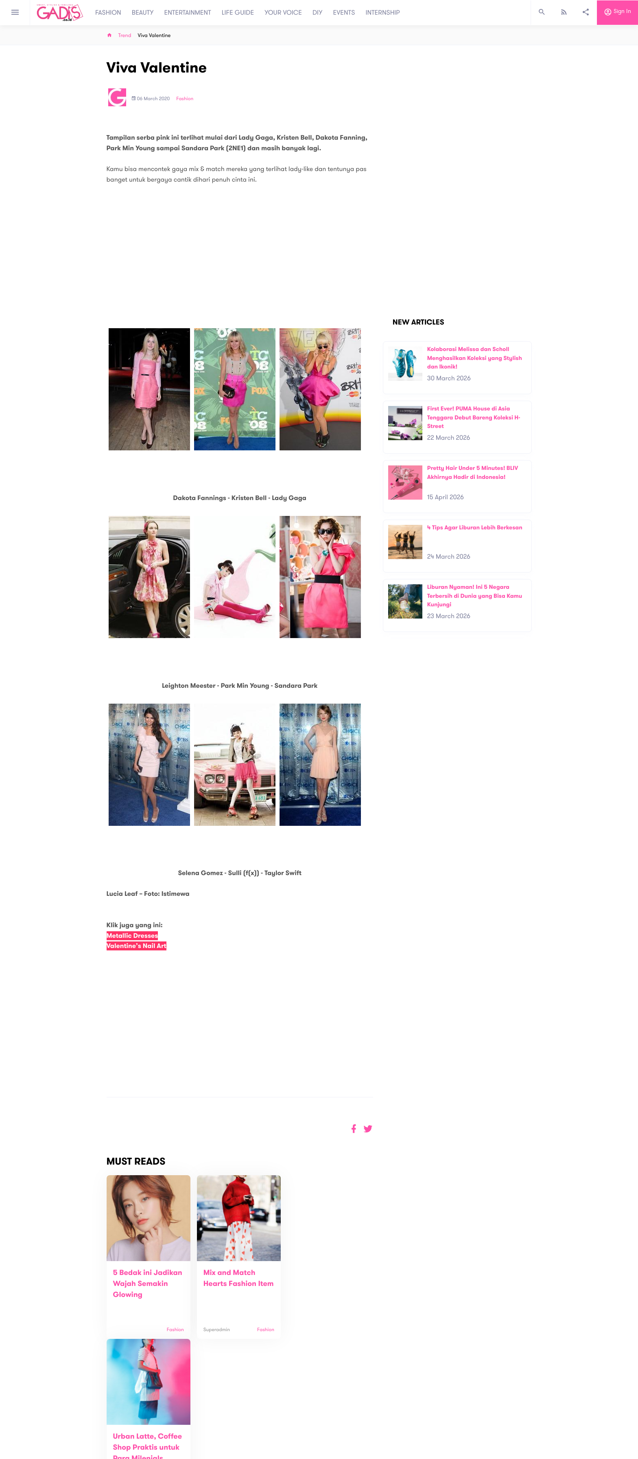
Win (350, 1421)
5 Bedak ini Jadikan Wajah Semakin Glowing (147, 1284)
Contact (212, 1426)
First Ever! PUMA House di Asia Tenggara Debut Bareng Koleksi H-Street (473, 417)
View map (96, 1452)
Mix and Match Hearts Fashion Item (228, 1284)
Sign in (617, 13)
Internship (214, 1443)
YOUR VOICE (283, 12)
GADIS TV (370, 1421)
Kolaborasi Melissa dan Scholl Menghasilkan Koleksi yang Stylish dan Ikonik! (474, 358)
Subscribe (518, 1392)
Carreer (211, 1434)
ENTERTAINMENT (187, 12)
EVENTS (344, 12)
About (209, 1417)
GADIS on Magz (404, 1421)
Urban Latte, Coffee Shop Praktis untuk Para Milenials (325, 1284)
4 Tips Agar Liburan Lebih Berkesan (474, 527)
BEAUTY (143, 12)
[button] (368, 1128)
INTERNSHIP (382, 12)
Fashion (184, 99)
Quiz (336, 1421)
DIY (317, 12)
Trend (124, 35)
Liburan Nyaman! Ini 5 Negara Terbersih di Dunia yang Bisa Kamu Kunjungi (474, 595)
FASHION (108, 12)
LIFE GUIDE (238, 12)
